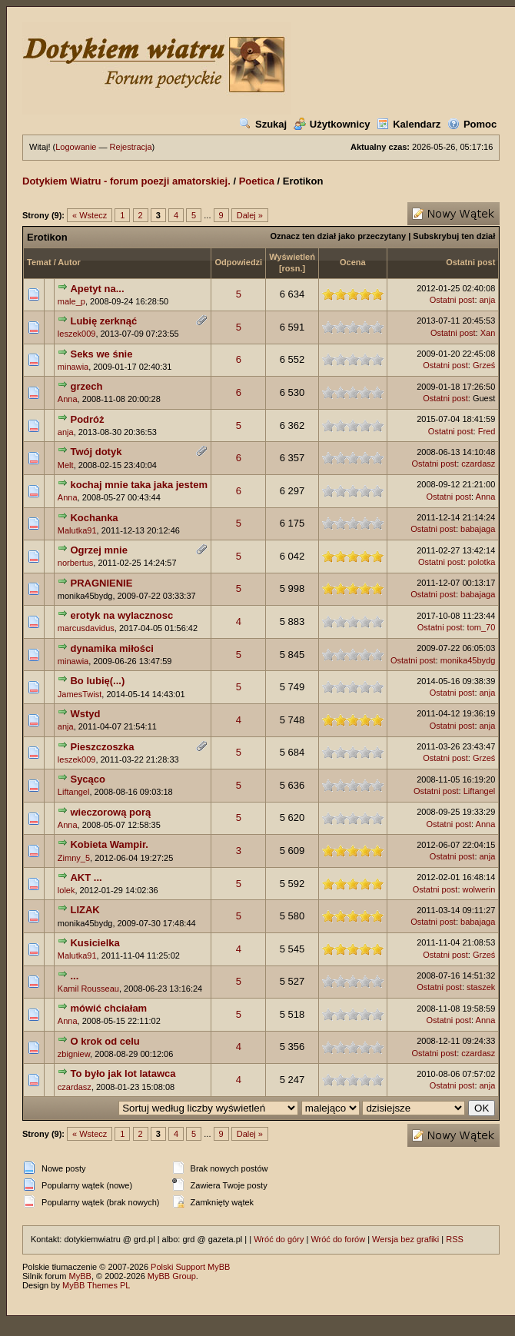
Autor (69, 262)
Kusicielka (94, 943)
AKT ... (85, 877)
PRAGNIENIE (101, 583)
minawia (73, 366)
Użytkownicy (332, 124)
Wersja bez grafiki (405, 1239)
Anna (68, 399)
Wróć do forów (338, 1239)
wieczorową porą (110, 812)
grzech (86, 386)
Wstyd (85, 714)
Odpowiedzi (238, 262)
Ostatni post (470, 262)
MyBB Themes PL (96, 1285)
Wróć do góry (279, 1239)
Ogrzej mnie (98, 550)
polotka (481, 562)
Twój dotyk (95, 451)
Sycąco (87, 779)
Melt (66, 465)
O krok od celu (104, 1041)
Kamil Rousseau (88, 988)
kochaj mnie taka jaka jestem (138, 484)
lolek (66, 890)
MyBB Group (172, 1276)
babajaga (477, 528)
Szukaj (263, 124)
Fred (487, 431)
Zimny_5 (74, 857)
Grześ (484, 365)
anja (488, 299)
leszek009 (77, 333)
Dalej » (250, 215)
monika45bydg (468, 660)
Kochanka (94, 517)
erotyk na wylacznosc (121, 615)
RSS (455, 1239)
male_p (71, 301)
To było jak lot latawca (122, 1073)
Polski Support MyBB (190, 1266)
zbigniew (74, 1053)
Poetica (256, 181)
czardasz (478, 463)
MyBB (80, 1276)
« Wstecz (89, 215)
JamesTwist (79, 694)
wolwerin (479, 889)
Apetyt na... (97, 288)
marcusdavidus (86, 628)
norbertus (75, 562)
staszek (481, 987)
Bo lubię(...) (97, 680)
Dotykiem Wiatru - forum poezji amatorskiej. (126, 181)
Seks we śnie (101, 354)
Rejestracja (131, 146)
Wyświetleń (292, 256)
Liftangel (74, 791)
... (74, 976)
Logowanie (75, 146)
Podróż (87, 419)
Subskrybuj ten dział (454, 236)
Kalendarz (408, 124)
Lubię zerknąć (103, 321)
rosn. (292, 268)
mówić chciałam (108, 1008)
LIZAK (84, 910)
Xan (488, 332)
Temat (39, 262)
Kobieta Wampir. (109, 844)
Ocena (353, 262)
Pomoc (472, 124)
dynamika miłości (111, 648)
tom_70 (481, 627)
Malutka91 (77, 530)
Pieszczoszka (102, 747)
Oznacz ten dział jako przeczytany (338, 236)
